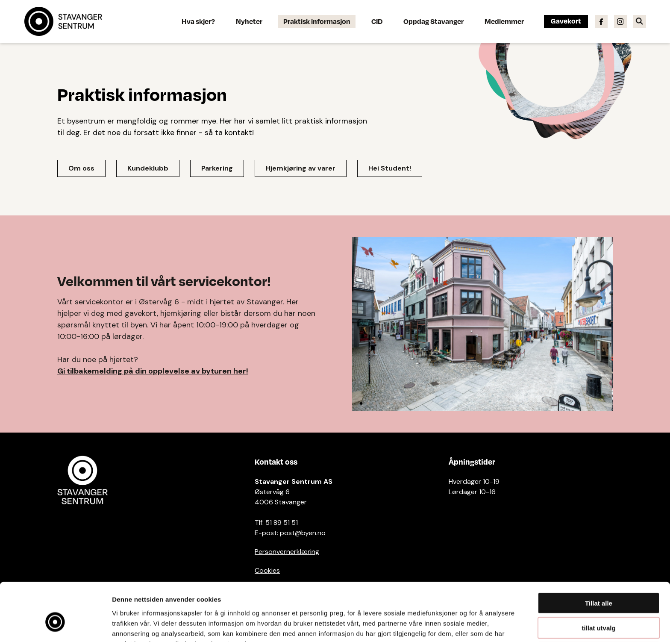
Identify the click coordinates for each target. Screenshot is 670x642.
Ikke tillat (598, 606)
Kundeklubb (147, 168)
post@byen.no (303, 532)
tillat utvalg (598, 582)
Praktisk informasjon (316, 21)
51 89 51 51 (281, 522)
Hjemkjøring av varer (300, 168)
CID (376, 21)
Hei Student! (389, 168)
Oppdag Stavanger (433, 21)
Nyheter (249, 21)
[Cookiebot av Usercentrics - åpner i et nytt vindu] (55, 625)
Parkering (217, 168)
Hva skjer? (198, 21)
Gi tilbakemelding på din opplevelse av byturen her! (152, 371)
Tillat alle (598, 556)
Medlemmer (504, 21)
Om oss (81, 168)
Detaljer (455, 625)
